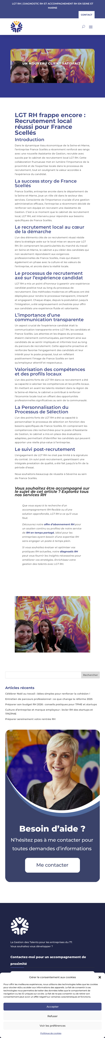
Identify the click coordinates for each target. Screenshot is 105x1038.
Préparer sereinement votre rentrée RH (30, 719)
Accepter (53, 1006)
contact (86, 14)
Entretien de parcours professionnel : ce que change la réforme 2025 (48, 699)
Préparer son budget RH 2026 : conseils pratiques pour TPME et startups (51, 704)
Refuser (52, 1016)
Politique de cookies (50, 1033)
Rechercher (90, 675)
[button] (100, 977)
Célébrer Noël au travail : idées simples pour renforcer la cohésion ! (47, 693)
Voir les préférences (53, 1025)
